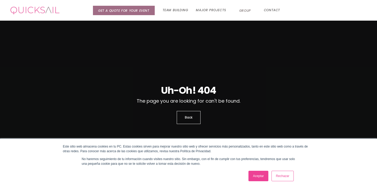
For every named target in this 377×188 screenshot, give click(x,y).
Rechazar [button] (282, 176)
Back (188, 117)
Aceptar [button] (258, 176)
